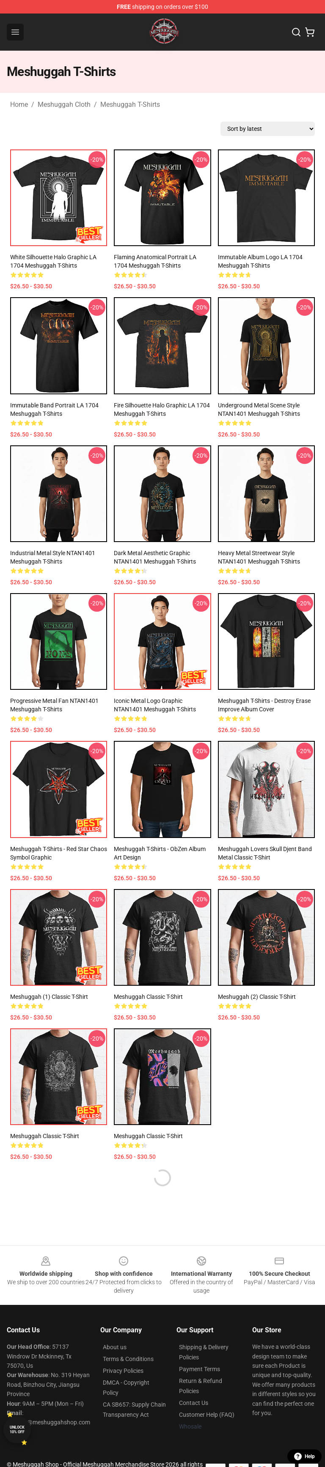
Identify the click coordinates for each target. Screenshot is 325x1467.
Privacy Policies (123, 1370)
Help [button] (304, 1456)
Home (19, 104)
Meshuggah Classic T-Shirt (148, 996)
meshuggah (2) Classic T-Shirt (257, 996)
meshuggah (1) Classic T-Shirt (49, 996)
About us (115, 1347)
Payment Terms (199, 1369)
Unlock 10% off (17, 1429)
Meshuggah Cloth (64, 104)
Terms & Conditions (128, 1359)
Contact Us (193, 1402)
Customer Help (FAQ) (206, 1414)
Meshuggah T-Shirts (130, 104)
